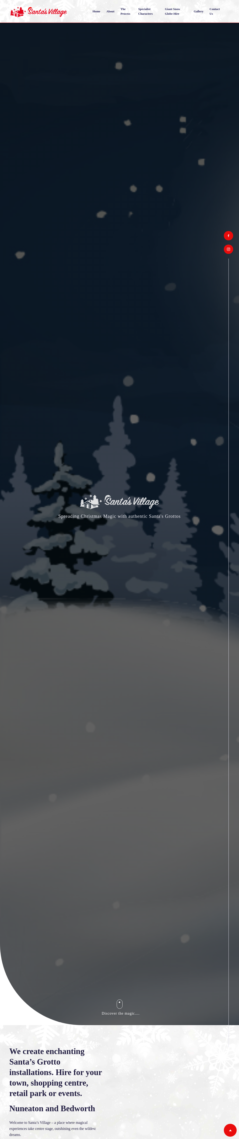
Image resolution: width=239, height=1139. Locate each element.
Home (96, 11)
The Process (125, 11)
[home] (38, 11)
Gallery (199, 11)
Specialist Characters (145, 11)
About (110, 11)
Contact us (215, 11)
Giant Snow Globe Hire (172, 11)
